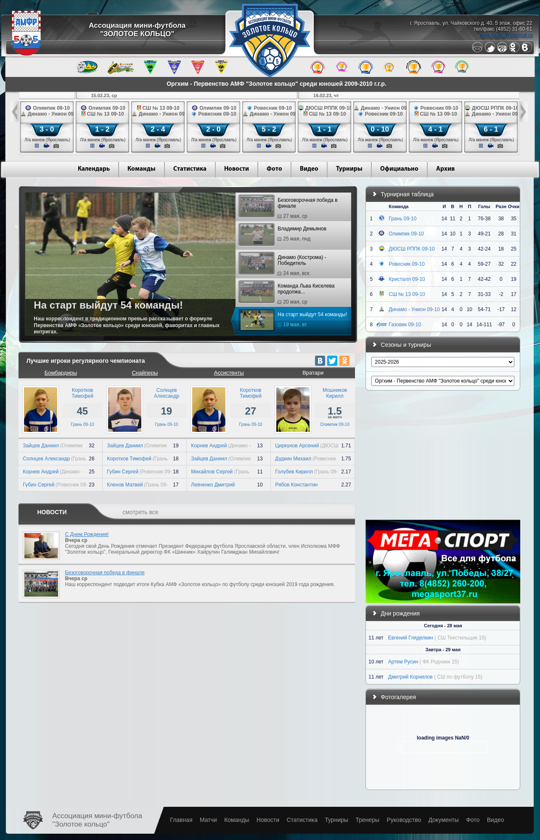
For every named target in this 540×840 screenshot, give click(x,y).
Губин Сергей (38, 485)
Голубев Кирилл (293, 472)
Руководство (403, 819)
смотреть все (140, 512)
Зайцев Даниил (41, 446)
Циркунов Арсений (297, 446)
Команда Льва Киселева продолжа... (287, 294)
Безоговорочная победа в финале (289, 208)
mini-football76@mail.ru (505, 35)
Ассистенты (229, 373)
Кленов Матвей (125, 485)
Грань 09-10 (82, 424)
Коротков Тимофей (129, 459)
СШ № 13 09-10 (407, 294)
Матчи (208, 819)
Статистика (189, 169)
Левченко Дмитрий (213, 485)
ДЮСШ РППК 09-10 (411, 249)
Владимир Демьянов (283, 235)
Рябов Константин (296, 485)
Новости (236, 169)
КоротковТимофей (82, 393)
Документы (444, 819)
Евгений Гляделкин (410, 638)
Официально (399, 169)
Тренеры (367, 819)
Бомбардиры (61, 373)
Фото (274, 169)
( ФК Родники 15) (439, 662)
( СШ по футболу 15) (458, 677)
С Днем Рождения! (87, 534)
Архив (445, 169)
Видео (309, 169)
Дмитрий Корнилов (410, 677)
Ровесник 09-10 (407, 264)
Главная (181, 819)
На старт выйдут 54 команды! (294, 321)
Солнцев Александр (46, 459)
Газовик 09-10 (405, 325)
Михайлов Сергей (212, 472)
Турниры (349, 169)
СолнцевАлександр (166, 393)
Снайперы (145, 373)
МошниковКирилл (335, 393)
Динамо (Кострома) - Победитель (283, 265)
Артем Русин (403, 662)
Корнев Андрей (40, 472)
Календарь (94, 169)
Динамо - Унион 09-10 (414, 309)
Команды (141, 169)
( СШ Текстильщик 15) (460, 638)
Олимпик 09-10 (334, 424)
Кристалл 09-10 (407, 279)
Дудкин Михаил (293, 459)
